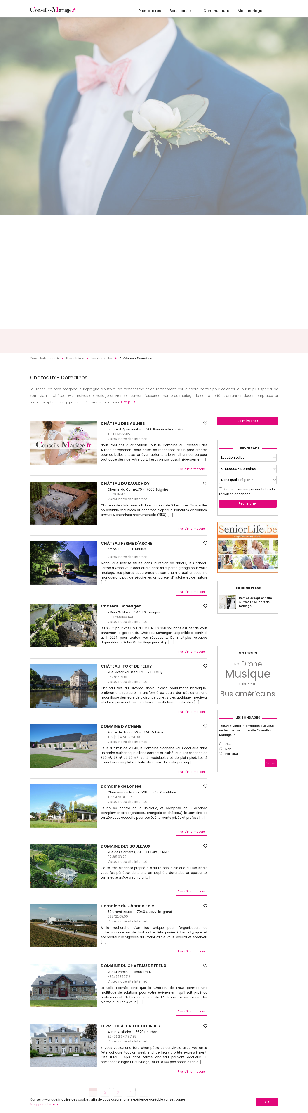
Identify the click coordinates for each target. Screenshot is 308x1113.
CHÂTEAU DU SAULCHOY (125, 484)
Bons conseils (182, 10)
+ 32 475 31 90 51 (120, 797)
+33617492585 (119, 434)
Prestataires (150, 10)
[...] (203, 459)
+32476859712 (119, 976)
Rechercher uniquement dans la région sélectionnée (247, 491)
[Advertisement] (154, 341)
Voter (270, 763)
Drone (251, 664)
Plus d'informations (192, 469)
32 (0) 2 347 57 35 (122, 1036)
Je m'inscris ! (248, 420)
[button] (34, 563)
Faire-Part (248, 683)
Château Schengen (121, 606)
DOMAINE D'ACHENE (121, 726)
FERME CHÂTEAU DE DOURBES (130, 1026)
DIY (236, 663)
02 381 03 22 (117, 857)
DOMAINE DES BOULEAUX (125, 846)
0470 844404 (119, 494)
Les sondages (247, 717)
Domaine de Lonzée (121, 786)
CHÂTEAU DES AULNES (123, 423)
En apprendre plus (44, 1104)
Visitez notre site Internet (127, 439)
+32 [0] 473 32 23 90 (124, 737)
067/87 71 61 (117, 677)
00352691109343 (120, 617)
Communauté (216, 10)
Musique (248, 674)
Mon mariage (250, 10)
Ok (267, 1102)
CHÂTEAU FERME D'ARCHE (127, 543)
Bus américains (247, 694)
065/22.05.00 (118, 916)
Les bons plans (248, 588)
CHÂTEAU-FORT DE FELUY (126, 666)
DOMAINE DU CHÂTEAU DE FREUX (133, 966)
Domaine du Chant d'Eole (127, 906)
